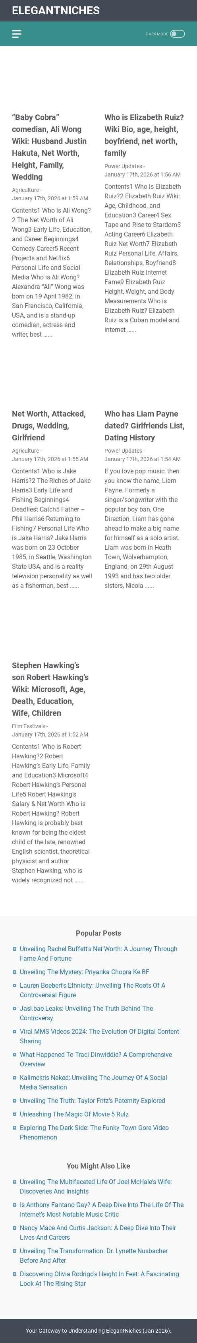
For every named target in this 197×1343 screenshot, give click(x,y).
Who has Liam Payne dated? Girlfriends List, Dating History (144, 425)
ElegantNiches (56, 10)
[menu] (21, 33)
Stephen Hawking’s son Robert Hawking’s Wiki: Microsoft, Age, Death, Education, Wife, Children (50, 689)
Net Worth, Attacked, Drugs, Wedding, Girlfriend (49, 425)
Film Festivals (28, 726)
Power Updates (123, 166)
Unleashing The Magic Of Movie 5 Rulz (74, 1114)
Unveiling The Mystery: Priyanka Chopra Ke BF (84, 972)
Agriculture (25, 190)
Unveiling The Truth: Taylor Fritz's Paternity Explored (92, 1101)
